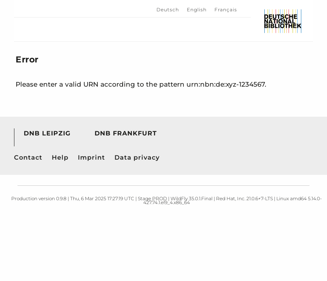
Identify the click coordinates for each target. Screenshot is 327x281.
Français (225, 9)
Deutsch (167, 9)
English (197, 9)
